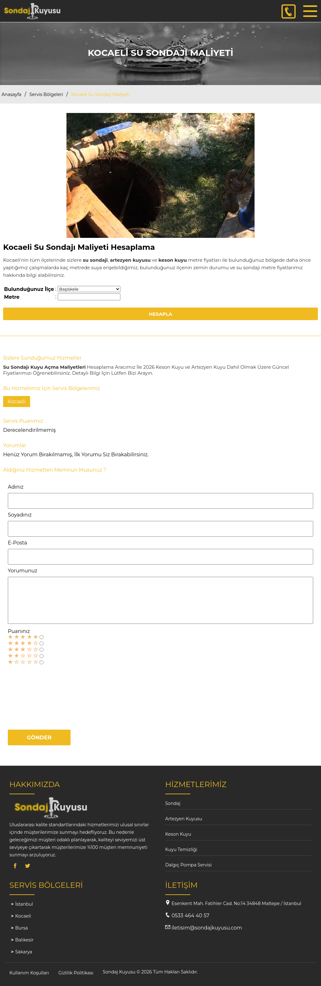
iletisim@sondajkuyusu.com (206, 928)
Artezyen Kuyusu (183, 819)
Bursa (21, 928)
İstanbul (24, 904)
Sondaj (172, 803)
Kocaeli (23, 916)
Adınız (16, 487)
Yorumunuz (22, 571)
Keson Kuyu (178, 834)
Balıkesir (24, 940)
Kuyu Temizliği (181, 849)
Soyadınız (20, 515)
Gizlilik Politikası (75, 973)
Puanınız (19, 631)
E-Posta (17, 543)
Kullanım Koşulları (29, 973)
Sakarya (23, 952)
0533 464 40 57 (190, 916)
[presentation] (33, 694)
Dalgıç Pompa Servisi (188, 865)
